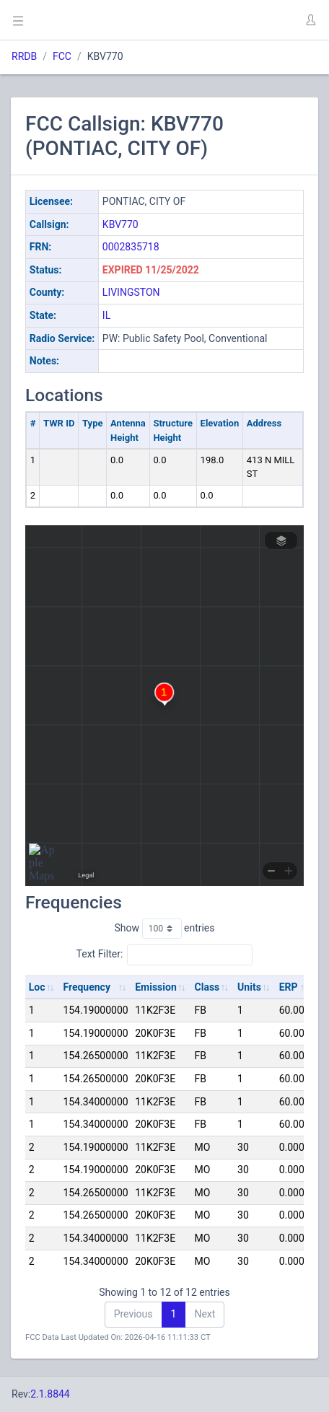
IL (106, 315)
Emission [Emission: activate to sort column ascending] (156, 987)
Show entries (164, 928)
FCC (62, 56)
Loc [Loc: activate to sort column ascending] (37, 987)
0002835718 (130, 247)
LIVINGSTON (131, 292)
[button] (310, 20)
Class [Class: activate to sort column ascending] (207, 987)
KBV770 (120, 224)
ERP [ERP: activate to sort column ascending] (288, 987)
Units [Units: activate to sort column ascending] (249, 987)
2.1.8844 (50, 1394)
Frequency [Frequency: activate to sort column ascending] (86, 987)
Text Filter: (164, 954)
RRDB (24, 56)
